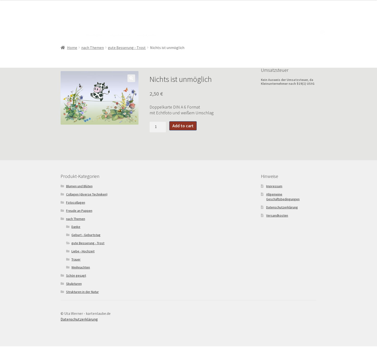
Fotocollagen (75, 202)
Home (72, 47)
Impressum (274, 186)
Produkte (94, 34)
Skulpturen (74, 283)
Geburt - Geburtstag (86, 235)
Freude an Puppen (79, 210)
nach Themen (92, 47)
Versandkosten (277, 215)
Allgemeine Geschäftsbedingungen (283, 196)
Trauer (76, 259)
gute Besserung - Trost (127, 47)
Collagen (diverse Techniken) (86, 194)
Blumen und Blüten (79, 186)
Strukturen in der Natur (82, 292)
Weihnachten (80, 267)
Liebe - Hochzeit (82, 251)
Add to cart (183, 125)
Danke (75, 227)
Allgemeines (120, 34)
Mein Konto (147, 34)
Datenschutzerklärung (282, 207)
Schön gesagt (76, 275)
